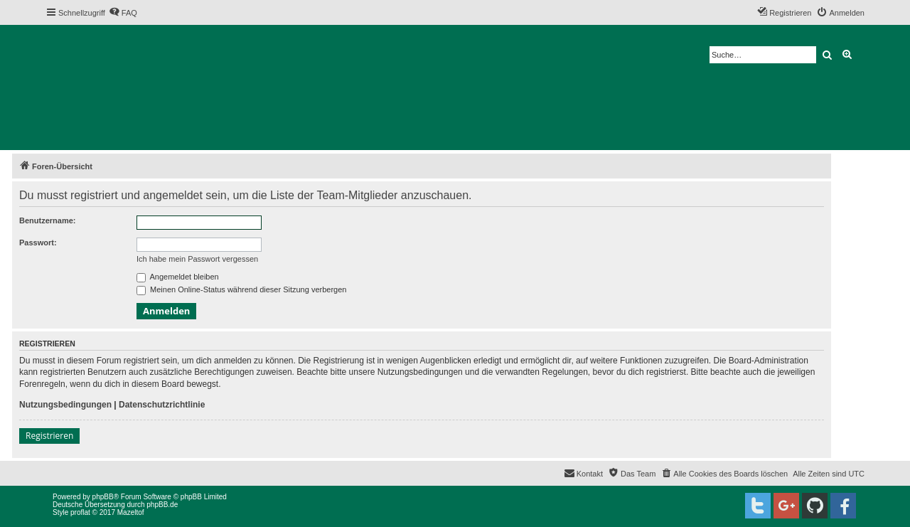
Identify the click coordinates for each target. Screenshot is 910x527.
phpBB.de (162, 505)
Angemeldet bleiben (177, 276)
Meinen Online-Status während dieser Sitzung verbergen (241, 289)
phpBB (103, 497)
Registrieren (49, 436)
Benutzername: (47, 220)
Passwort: (38, 242)
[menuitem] (123, 12)
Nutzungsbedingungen (65, 405)
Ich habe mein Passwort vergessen (197, 259)
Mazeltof (130, 512)
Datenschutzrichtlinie (162, 405)
